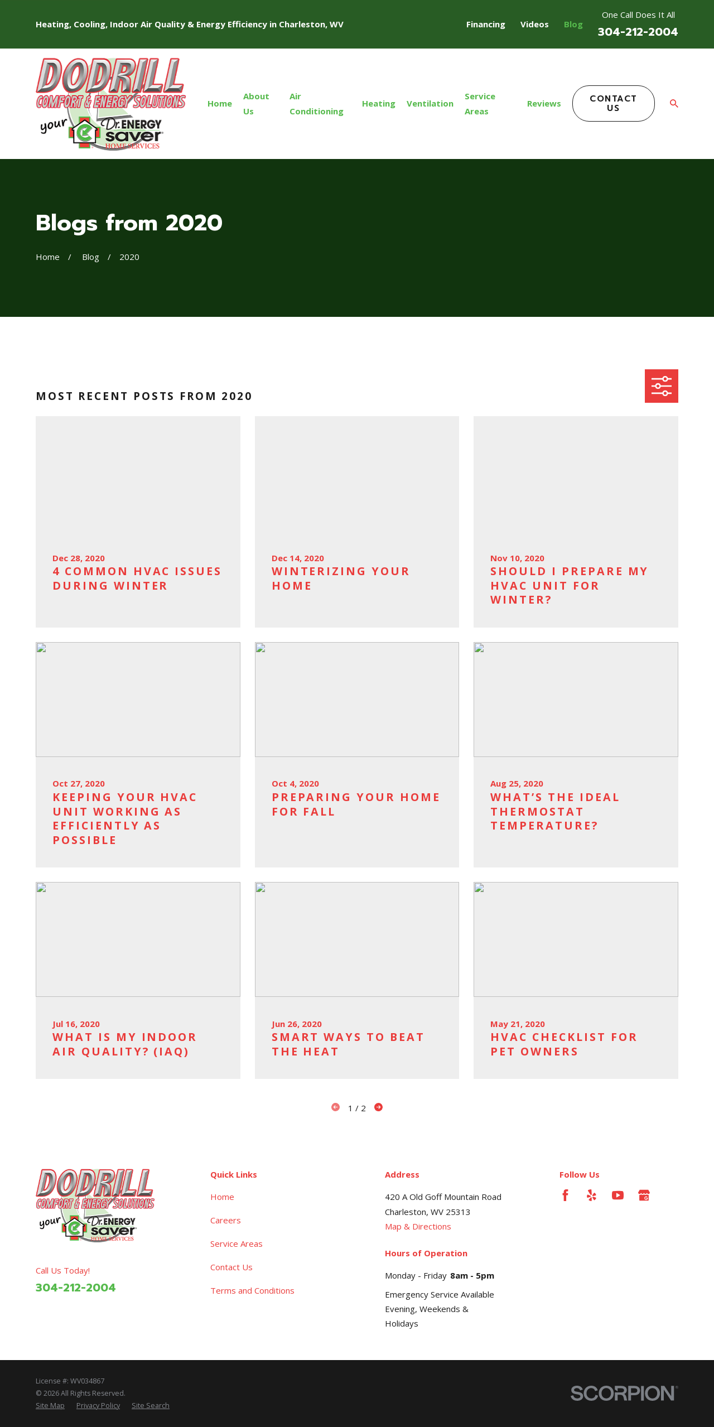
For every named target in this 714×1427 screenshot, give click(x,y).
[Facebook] (565, 1195)
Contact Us (614, 103)
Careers (225, 1220)
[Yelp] (591, 1195)
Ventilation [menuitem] (430, 103)
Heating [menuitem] (378, 103)
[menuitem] (50, 1406)
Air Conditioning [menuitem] (317, 103)
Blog (573, 24)
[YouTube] (618, 1195)
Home (222, 1196)
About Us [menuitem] (256, 103)
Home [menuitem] (220, 103)
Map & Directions (418, 1226)
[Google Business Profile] (644, 1195)
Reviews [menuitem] (544, 103)
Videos (534, 24)
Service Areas (236, 1243)
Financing (485, 24)
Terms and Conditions (252, 1290)
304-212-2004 (638, 32)
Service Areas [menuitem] (480, 103)
